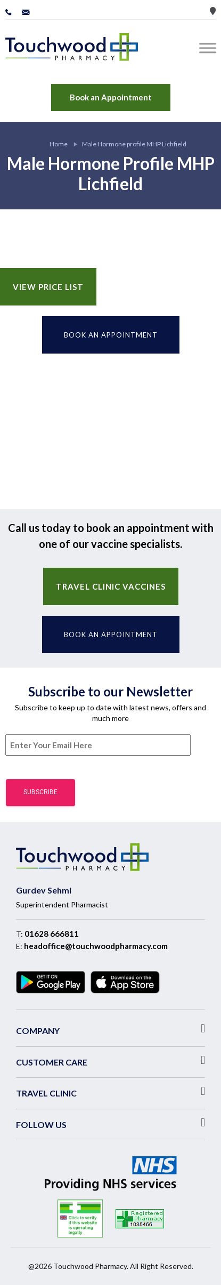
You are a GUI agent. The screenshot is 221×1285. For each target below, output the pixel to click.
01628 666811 (51, 933)
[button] (110, 1028)
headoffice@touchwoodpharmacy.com (96, 946)
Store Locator (213, 11)
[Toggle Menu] (209, 48)
